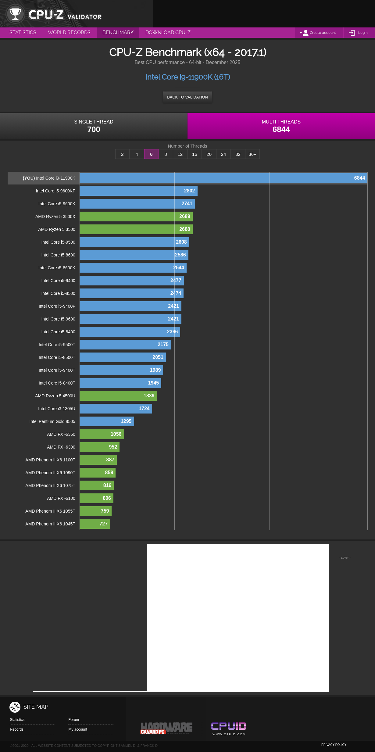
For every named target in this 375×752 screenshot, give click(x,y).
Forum (73, 720)
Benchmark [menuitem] (118, 32)
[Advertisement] (264, 13)
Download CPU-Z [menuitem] (168, 32)
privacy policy (333, 745)
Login (363, 32)
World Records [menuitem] (69, 32)
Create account (323, 32)
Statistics (17, 720)
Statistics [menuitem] (22, 32)
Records (16, 729)
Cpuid (228, 729)
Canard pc (166, 729)
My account (77, 729)
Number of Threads (187, 146)
